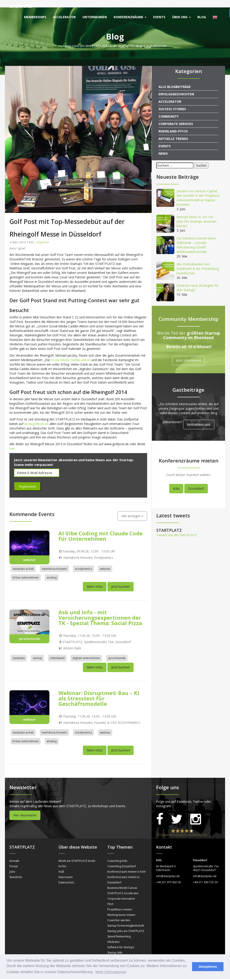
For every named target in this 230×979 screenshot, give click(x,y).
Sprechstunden (116, 950)
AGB (61, 864)
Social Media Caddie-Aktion (71, 352)
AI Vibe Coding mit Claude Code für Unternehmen (100, 528)
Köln (176, 481)
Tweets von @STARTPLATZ (176, 527)
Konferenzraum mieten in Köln (126, 864)
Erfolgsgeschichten (176, 87)
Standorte (15, 870)
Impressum (65, 870)
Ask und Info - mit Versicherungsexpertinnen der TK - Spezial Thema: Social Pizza (100, 610)
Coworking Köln (117, 853)
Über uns (181, 17)
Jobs (12, 864)
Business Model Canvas (122, 880)
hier (12, 441)
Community (169, 109)
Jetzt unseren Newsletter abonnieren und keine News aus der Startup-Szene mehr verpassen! (74, 454)
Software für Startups (120, 940)
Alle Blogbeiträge (175, 79)
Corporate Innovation (121, 891)
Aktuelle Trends (173, 131)
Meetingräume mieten (121, 907)
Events (159, 17)
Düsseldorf (196, 481)
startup (37, 651)
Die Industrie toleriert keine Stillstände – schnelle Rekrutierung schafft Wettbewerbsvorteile (196, 237)
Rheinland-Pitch (173, 124)
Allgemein (43, 235)
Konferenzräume (130, 17)
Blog (201, 17)
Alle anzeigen (132, 508)
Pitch (110, 897)
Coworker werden (118, 913)
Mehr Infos (95, 579)
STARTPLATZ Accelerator (123, 886)
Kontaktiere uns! (198, 417)
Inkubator (113, 934)
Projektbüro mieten (119, 902)
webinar (105, 561)
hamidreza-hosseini (54, 561)
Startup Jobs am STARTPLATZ (125, 923)
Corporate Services (176, 116)
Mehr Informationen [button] (110, 972)
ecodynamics (83, 561)
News (163, 146)
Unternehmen (94, 17)
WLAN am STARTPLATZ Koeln (76, 853)
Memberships (35, 17)
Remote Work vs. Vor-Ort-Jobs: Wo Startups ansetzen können (197, 214)
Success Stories (172, 101)
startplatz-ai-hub (23, 561)
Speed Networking (119, 929)
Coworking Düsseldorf (121, 859)
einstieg (52, 570)
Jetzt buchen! (120, 579)
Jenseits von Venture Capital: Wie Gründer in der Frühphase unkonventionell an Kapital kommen (198, 190)
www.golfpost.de (36, 416)
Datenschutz (66, 875)
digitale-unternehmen (86, 651)
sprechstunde (117, 651)
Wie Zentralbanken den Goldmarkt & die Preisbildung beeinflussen (198, 261)
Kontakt (14, 853)
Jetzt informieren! (188, 353)
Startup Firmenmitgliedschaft (125, 918)
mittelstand (57, 651)
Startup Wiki (114, 945)
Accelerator (64, 17)
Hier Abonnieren (25, 808)
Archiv (62, 859)
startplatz (19, 651)
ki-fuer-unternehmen (26, 570)
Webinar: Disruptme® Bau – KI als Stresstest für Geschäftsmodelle (98, 691)
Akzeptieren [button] (208, 966)
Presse (13, 859)
